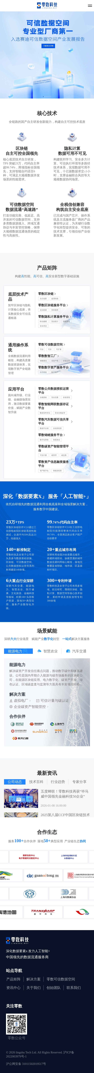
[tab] (18, 651)
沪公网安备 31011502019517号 (26, 1063)
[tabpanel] (47, 702)
